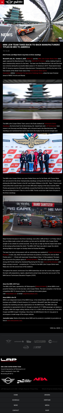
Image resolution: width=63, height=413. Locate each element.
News (7, 34)
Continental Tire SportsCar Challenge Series (29, 73)
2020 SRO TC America (38, 61)
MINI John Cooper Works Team (48, 59)
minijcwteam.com (11, 293)
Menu (2, 2)
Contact (16, 410)
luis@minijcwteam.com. (30, 293)
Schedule (15, 400)
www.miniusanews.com (14, 320)
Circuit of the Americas (51, 262)
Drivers (47, 395)
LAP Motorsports (51, 126)
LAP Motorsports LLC (7, 389)
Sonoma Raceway (31, 259)
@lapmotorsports (41, 286)
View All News (55, 328)
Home (16, 395)
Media (47, 405)
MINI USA (30, 59)
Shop (47, 410)
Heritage (47, 400)
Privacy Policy (34, 389)
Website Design (46, 389)
